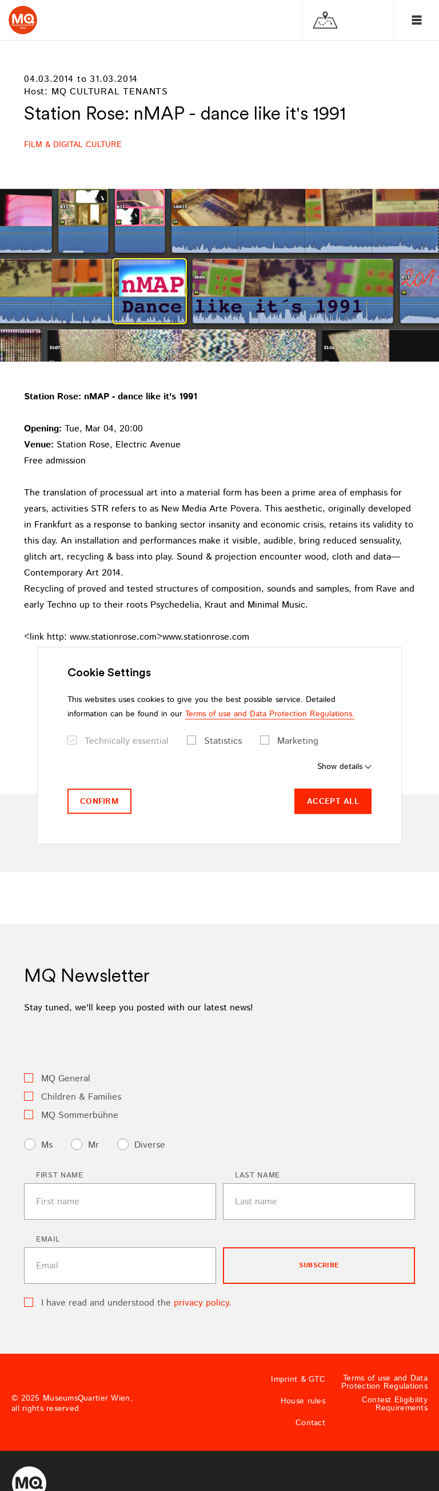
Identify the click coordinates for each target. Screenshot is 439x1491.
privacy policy (201, 1303)
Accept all (333, 801)
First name (59, 1175)
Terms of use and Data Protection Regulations (384, 1382)
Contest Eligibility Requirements (395, 1404)
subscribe (319, 1265)
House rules (303, 1401)
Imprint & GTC (298, 1379)
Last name (257, 1175)
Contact (310, 1423)
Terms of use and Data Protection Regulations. (269, 713)
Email (47, 1239)
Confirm (99, 801)
